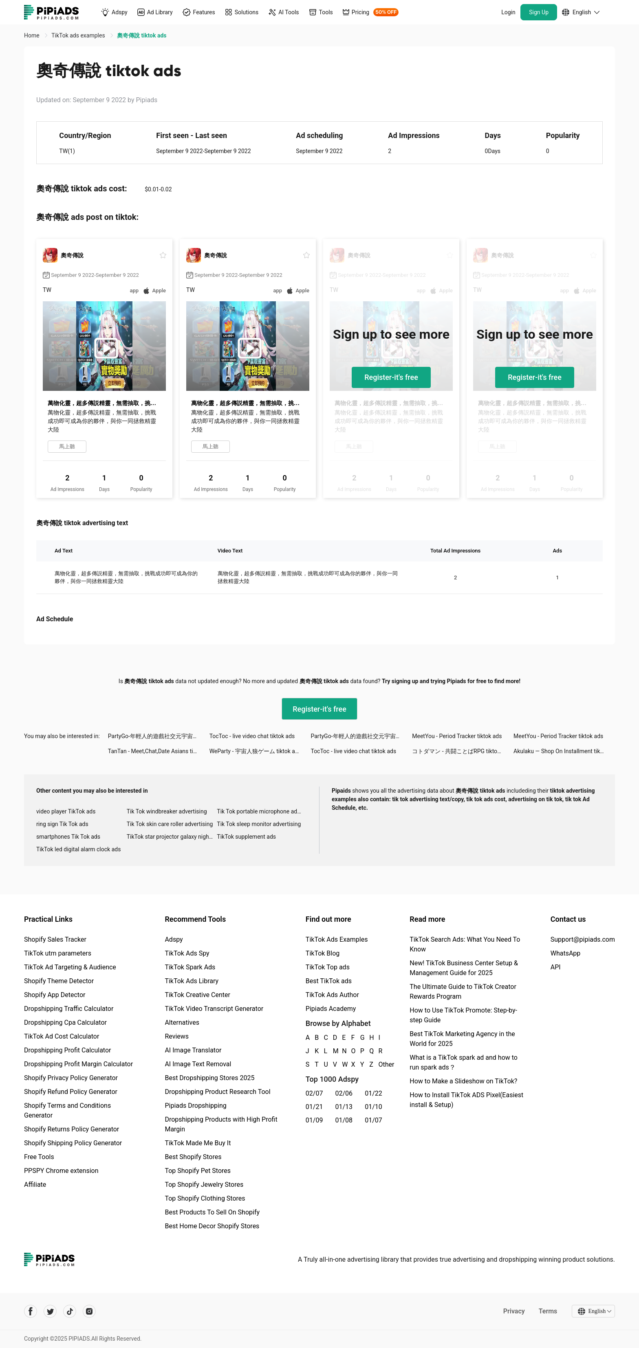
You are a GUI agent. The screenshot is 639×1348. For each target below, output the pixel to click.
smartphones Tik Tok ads (68, 836)
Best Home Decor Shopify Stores (212, 1226)
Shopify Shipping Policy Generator (73, 1143)
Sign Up (539, 12)
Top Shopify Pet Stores (198, 1171)
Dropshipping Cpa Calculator (65, 1022)
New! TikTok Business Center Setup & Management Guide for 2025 (464, 968)
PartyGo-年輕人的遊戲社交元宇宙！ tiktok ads (158, 736)
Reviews (177, 1036)
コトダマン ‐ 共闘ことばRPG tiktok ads (461, 751)
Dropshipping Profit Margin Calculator (78, 1064)
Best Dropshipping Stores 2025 (209, 1078)
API (556, 967)
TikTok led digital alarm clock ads (78, 849)
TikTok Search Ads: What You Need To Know (465, 944)
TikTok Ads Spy (187, 953)
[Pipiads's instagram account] (89, 1311)
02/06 (344, 1093)
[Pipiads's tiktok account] (69, 1311)
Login (508, 12)
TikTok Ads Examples (337, 939)
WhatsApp (566, 953)
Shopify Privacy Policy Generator (71, 1078)
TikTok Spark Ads (190, 967)
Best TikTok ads (329, 981)
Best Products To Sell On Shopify (212, 1212)
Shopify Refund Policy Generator (70, 1092)
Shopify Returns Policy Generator (71, 1129)
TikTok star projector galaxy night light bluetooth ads (172, 836)
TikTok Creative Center (197, 995)
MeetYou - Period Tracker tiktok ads (457, 736)
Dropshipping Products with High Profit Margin (221, 1124)
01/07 (373, 1120)
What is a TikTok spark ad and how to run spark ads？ (464, 1062)
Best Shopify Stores (193, 1157)
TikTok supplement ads (246, 836)
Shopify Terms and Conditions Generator (67, 1110)
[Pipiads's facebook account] (30, 1311)
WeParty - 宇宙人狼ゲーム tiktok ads (255, 751)
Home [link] (32, 35)
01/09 (314, 1120)
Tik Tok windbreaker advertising (167, 811)
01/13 (344, 1107)
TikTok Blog (323, 953)
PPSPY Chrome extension (61, 1171)
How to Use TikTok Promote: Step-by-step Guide (463, 1015)
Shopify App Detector (55, 995)
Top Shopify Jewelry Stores (204, 1184)
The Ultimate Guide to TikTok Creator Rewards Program (463, 991)
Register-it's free (391, 377)
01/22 (373, 1093)
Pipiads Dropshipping (195, 1105)
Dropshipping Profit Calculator (67, 1050)
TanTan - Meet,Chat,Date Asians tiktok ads (158, 751)
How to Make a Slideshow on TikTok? (463, 1081)
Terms (547, 1311)
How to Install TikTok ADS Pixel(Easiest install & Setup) (466, 1100)
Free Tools (39, 1157)
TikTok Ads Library (191, 981)
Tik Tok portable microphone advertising (262, 811)
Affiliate (35, 1184)
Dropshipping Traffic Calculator (68, 1009)
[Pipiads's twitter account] (50, 1311)
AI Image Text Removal (198, 1064)
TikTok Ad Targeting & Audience (70, 967)
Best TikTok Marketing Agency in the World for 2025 (462, 1039)
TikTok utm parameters (57, 953)
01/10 (373, 1107)
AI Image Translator (193, 1050)
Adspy (174, 939)
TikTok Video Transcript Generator (214, 1009)
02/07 (314, 1093)
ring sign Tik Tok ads (62, 824)
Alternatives (182, 1022)
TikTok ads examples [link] (78, 35)
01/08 (344, 1120)
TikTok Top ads (328, 967)
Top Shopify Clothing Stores (205, 1198)
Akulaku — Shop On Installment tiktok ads (564, 751)
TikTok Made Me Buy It (198, 1143)
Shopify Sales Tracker (55, 939)
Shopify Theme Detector (59, 981)
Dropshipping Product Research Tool (217, 1092)
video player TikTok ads (65, 811)
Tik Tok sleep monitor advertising (259, 824)
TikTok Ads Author (332, 995)
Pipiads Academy (331, 1009)
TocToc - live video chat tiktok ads (252, 736)
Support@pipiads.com (583, 939)
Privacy (513, 1311)
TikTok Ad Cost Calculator (61, 1036)
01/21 (314, 1107)
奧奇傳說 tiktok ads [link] (141, 35)
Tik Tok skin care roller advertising (170, 824)
